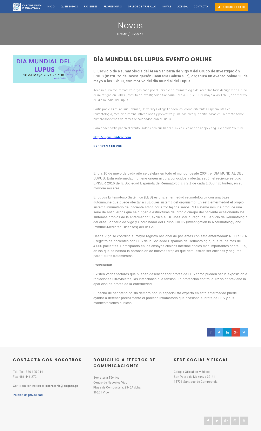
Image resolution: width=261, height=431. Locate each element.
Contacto (201, 6)
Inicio (51, 6)
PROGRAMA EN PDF (107, 146)
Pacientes (91, 6)
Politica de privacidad (28, 395)
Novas (166, 6)
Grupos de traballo (142, 6)
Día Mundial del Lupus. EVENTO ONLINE (152, 59)
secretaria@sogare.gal (62, 385)
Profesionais (113, 6)
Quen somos (69, 6)
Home (122, 34)
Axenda (182, 6)
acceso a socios (231, 6)
